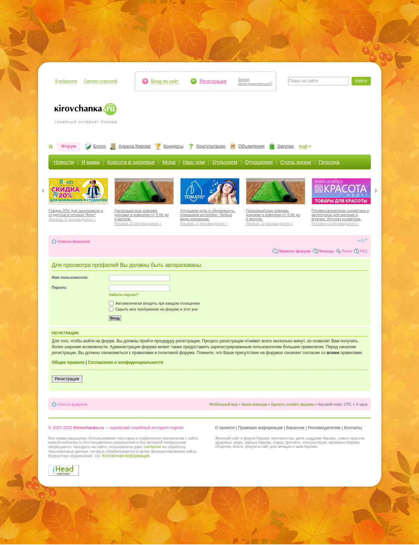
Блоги (99, 146)
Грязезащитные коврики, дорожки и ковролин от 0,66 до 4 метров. (144, 216)
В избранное (66, 81)
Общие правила (68, 362)
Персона (329, 162)
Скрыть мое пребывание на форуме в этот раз (153, 309)
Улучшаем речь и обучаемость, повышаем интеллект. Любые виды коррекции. (209, 216)
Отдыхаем (224, 162)
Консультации (210, 146)
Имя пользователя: (70, 277)
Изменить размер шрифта (362, 240)
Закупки (285, 146)
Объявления (251, 146)
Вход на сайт (165, 81)
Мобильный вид (223, 404)
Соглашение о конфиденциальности (125, 362)
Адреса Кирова (134, 146)
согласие (152, 446)
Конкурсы (173, 146)
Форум (68, 146)
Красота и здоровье (131, 162)
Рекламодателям (324, 427)
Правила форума (294, 251)
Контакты (353, 427)
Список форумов (74, 241)
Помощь (326, 251)
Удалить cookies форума (292, 404)
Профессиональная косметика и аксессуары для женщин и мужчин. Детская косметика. (341, 216)
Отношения (259, 162)
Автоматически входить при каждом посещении (154, 303)
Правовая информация (260, 427)
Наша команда (254, 404)
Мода (168, 162)
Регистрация (213, 81)
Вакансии (295, 427)
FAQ (363, 251)
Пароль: (59, 287)
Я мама (91, 162)
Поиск (346, 251)
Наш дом (194, 162)
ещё (303, 146)
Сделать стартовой (100, 81)
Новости (64, 162)
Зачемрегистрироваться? (255, 81)
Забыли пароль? (123, 295)
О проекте (225, 427)
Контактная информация (126, 455)
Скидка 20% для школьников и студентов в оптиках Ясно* (78, 214)
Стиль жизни (295, 162)
